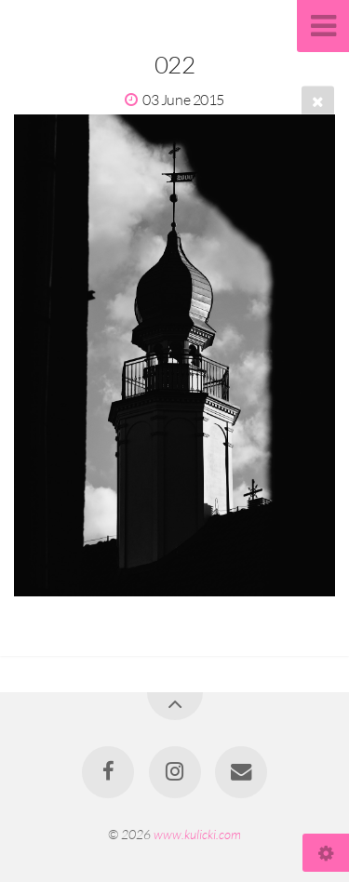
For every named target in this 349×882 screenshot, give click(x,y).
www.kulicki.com (197, 834)
